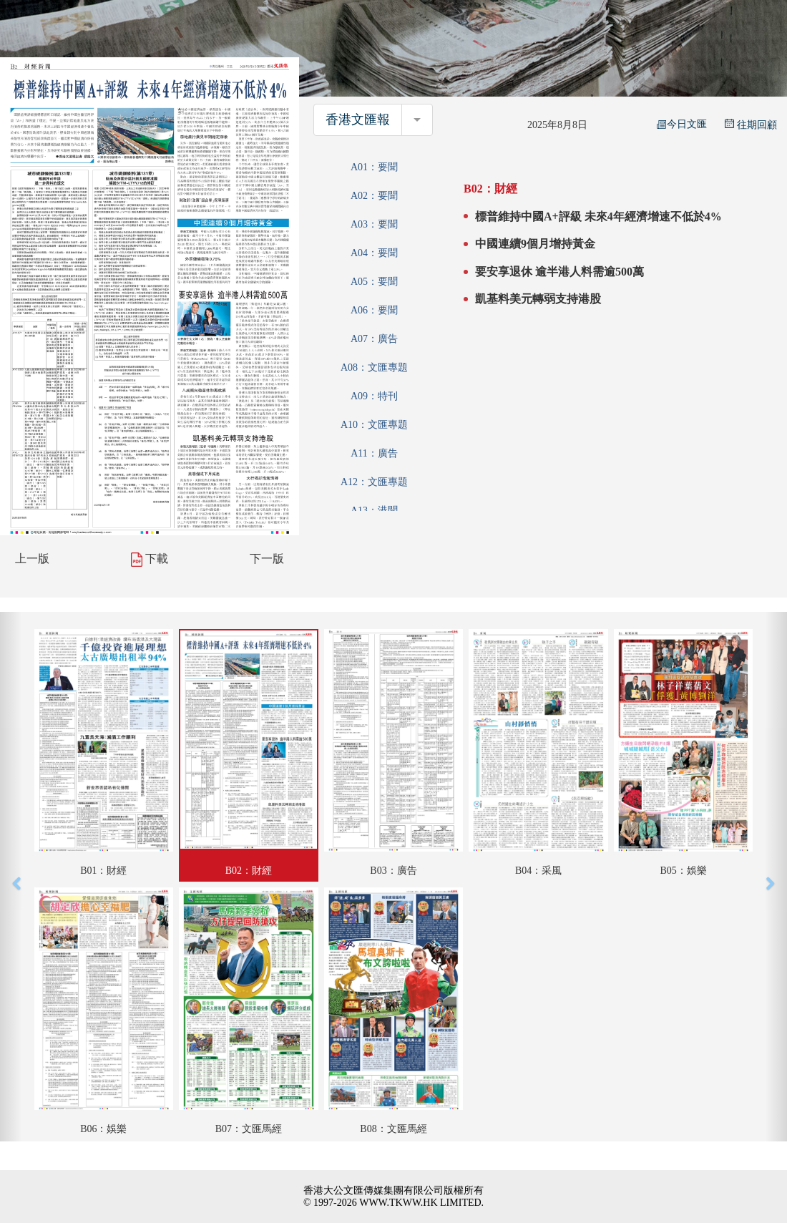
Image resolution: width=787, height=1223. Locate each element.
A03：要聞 (374, 224)
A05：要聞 (374, 281)
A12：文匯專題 (374, 482)
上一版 (32, 558)
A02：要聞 (374, 195)
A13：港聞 (374, 510)
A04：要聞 (374, 253)
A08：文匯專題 (374, 367)
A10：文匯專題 (374, 424)
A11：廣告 (374, 453)
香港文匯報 (358, 119)
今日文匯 (682, 124)
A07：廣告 (374, 338)
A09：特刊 (374, 396)
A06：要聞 (374, 310)
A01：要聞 (374, 167)
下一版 (267, 558)
